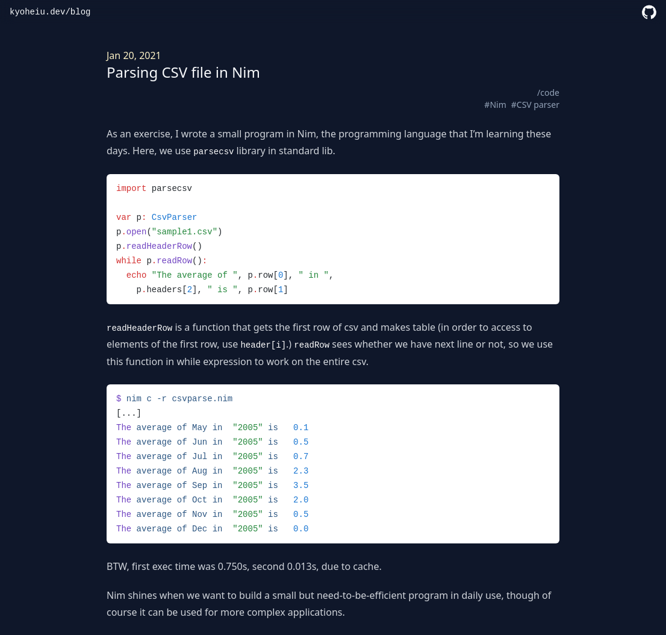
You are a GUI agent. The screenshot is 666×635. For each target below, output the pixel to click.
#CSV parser (535, 104)
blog (80, 12)
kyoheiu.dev (37, 12)
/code (548, 92)
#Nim (495, 104)
